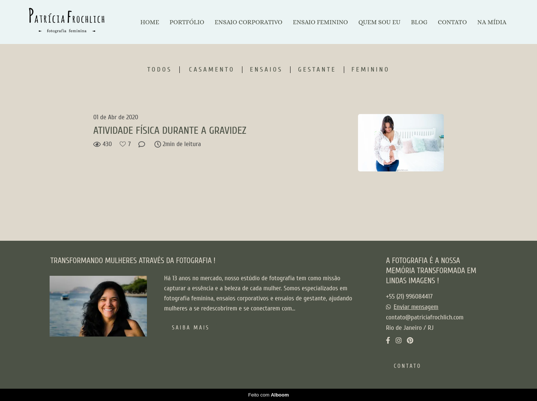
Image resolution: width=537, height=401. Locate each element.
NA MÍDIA (491, 22)
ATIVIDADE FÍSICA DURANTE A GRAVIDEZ (169, 130)
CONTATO (452, 22)
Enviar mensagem (416, 307)
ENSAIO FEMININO (320, 22)
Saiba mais (191, 328)
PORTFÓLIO (187, 22)
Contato (407, 366)
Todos (159, 69)
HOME (149, 22)
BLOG (419, 22)
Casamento (212, 69)
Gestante (317, 69)
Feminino (371, 69)
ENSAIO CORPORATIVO (248, 22)
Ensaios (266, 69)
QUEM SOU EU (379, 22)
